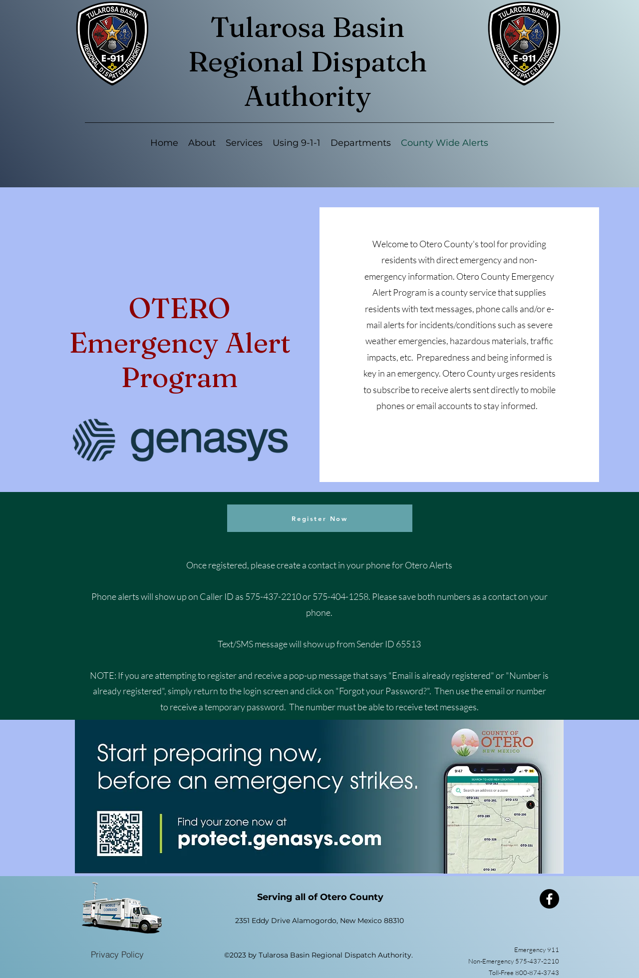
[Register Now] (319, 518)
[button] (244, 143)
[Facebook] (549, 899)
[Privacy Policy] (117, 954)
